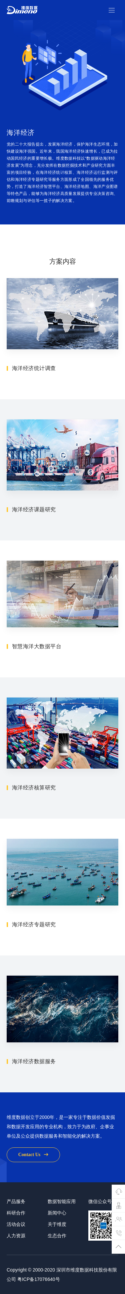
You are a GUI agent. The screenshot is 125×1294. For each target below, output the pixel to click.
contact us (33, 1171)
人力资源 (16, 1252)
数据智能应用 (62, 1218)
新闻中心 (57, 1229)
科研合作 (16, 1229)
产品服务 (16, 1218)
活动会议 (16, 1241)
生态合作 (57, 1252)
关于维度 (57, 1241)
